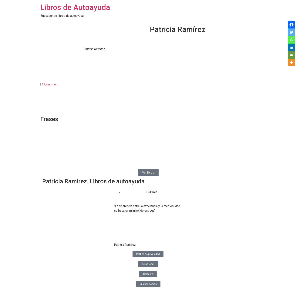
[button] (148, 84)
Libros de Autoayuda (75, 7)
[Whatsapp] (291, 40)
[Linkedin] (291, 47)
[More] (291, 62)
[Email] (291, 55)
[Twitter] (291, 32)
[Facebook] (291, 24)
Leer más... (51, 84)
